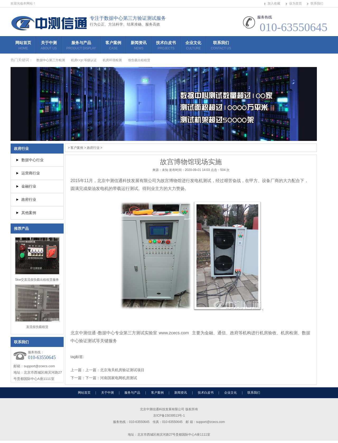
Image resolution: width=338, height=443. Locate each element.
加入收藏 (273, 3)
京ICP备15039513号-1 (169, 415)
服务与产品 (81, 46)
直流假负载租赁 (37, 327)
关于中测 (49, 46)
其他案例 (28, 213)
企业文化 (193, 46)
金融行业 (28, 186)
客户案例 (113, 46)
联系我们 (317, 3)
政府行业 (21, 148)
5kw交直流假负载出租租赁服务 (37, 280)
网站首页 (23, 46)
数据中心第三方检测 (50, 60)
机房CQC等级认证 (84, 60)
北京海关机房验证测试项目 (122, 370)
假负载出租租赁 (139, 60)
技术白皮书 (166, 46)
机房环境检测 (112, 60)
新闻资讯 (139, 46)
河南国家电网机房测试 (118, 378)
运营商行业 (30, 173)
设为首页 (295, 3)
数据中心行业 (32, 160)
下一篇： (92, 378)
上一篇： (92, 370)
